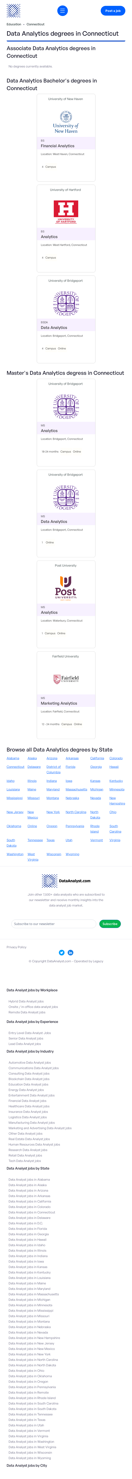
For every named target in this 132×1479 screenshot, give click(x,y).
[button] (62, 10)
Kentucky (116, 781)
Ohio (113, 812)
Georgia (96, 767)
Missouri (34, 798)
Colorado (116, 758)
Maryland (53, 789)
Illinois (32, 781)
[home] (13, 11)
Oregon (52, 826)
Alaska (32, 758)
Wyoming (72, 854)
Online (32, 826)
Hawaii (114, 767)
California (97, 758)
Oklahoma (14, 826)
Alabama (13, 758)
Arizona (52, 758)
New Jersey (15, 812)
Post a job (113, 11)
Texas (51, 840)
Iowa (69, 781)
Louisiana (13, 789)
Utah (69, 840)
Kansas (95, 781)
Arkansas (72, 758)
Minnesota (117, 789)
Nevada (95, 798)
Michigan (96, 789)
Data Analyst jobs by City (27, 1465)
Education (14, 24)
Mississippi (15, 798)
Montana (53, 798)
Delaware (34, 767)
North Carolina (76, 812)
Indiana (52, 781)
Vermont (96, 840)
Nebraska (72, 798)
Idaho (10, 781)
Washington (15, 854)
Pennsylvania (75, 826)
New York (53, 812)
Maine (32, 789)
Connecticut (35, 24)
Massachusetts (76, 789)
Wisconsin (54, 854)
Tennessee (35, 840)
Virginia (115, 840)
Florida (70, 767)
